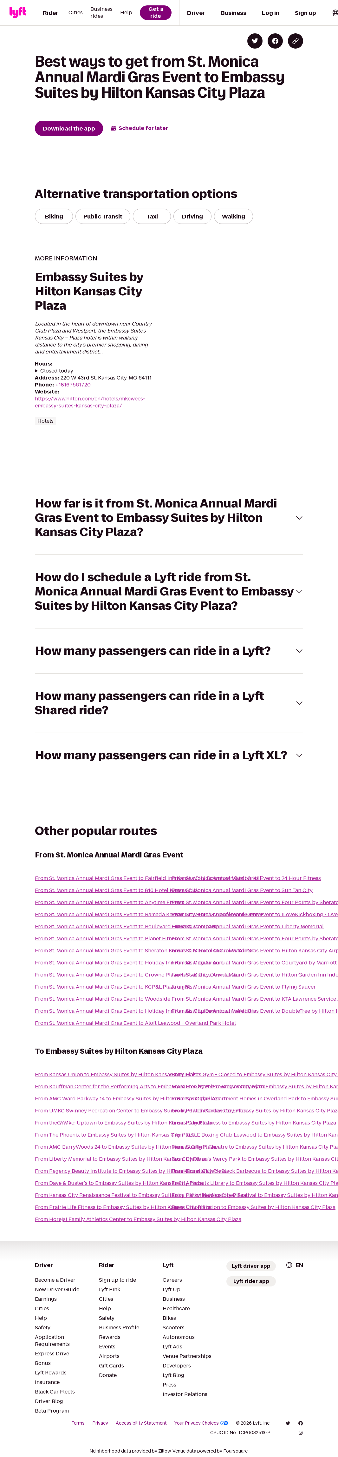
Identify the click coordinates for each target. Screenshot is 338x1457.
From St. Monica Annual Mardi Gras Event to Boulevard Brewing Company (126, 926)
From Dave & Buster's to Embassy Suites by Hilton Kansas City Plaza (119, 1183)
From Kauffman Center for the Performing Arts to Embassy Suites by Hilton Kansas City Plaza (150, 1086)
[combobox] (294, 1265)
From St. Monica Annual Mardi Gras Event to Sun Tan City (242, 890)
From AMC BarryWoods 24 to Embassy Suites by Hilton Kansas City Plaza (125, 1147)
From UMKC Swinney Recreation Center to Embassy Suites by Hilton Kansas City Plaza (142, 1110)
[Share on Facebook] (275, 41)
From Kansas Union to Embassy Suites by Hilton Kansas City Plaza (116, 1074)
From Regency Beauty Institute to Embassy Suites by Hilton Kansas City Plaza (131, 1171)
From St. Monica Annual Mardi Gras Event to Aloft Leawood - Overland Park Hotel (135, 1023)
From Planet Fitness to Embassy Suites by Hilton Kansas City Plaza (254, 1122)
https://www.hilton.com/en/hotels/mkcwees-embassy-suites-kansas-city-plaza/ (90, 402)
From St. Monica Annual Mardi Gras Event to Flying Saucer (244, 986)
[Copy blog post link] (295, 41)
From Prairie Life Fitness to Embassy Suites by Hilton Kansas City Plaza (123, 1207)
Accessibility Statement (141, 1423)
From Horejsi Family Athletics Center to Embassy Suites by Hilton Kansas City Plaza (138, 1219)
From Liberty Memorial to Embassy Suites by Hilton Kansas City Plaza (121, 1159)
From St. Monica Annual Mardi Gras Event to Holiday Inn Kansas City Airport (129, 962)
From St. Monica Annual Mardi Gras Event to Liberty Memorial (248, 926)
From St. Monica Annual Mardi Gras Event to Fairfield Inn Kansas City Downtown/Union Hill (148, 878)
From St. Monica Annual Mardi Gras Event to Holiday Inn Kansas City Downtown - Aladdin (145, 1011)
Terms (78, 1423)
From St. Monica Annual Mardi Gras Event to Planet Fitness (107, 938)
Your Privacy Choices (201, 1423)
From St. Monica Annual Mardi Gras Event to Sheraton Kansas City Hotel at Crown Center (144, 950)
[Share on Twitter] (255, 41)
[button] (169, 517)
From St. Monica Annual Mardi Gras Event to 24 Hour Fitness (246, 878)
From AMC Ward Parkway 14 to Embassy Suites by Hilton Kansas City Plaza (127, 1098)
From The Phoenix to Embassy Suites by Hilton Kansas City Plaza (115, 1134)
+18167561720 (73, 384)
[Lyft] (18, 13)
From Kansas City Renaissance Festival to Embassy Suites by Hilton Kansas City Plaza (140, 1195)
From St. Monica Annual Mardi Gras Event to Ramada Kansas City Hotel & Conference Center (149, 914)
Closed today (56, 370)
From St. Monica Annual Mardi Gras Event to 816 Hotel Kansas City (116, 890)
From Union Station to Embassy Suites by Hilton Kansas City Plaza (253, 1207)
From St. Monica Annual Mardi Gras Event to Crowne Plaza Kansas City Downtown (136, 974)
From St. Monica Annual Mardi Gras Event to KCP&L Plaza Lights (113, 986)
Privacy (100, 1423)
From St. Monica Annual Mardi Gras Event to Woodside (102, 999)
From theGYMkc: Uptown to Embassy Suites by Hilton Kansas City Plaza (123, 1122)
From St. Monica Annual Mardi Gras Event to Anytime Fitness (109, 902)
